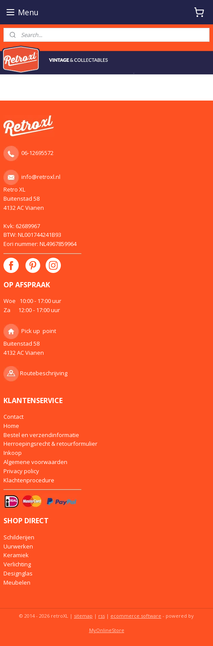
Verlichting (17, 564)
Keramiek (16, 555)
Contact (13, 417)
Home (11, 426)
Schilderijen (18, 537)
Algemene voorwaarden (35, 462)
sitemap (83, 615)
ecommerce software (135, 615)
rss (101, 615)
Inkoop (12, 453)
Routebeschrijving (43, 373)
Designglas (18, 573)
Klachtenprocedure (28, 480)
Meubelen (16, 582)
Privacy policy (21, 471)
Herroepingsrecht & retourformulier (50, 443)
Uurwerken (18, 546)
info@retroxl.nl (40, 177)
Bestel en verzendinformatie (41, 435)
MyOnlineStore (106, 630)
